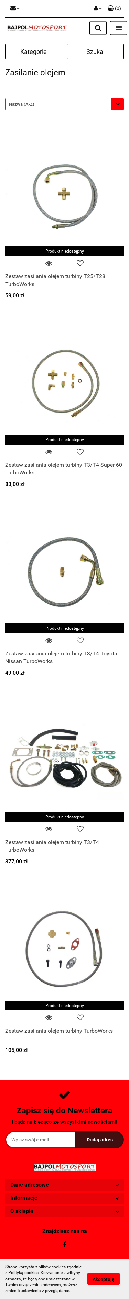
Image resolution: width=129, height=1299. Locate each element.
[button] (114, 8)
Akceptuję (104, 1279)
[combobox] (64, 104)
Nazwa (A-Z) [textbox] (21, 104)
